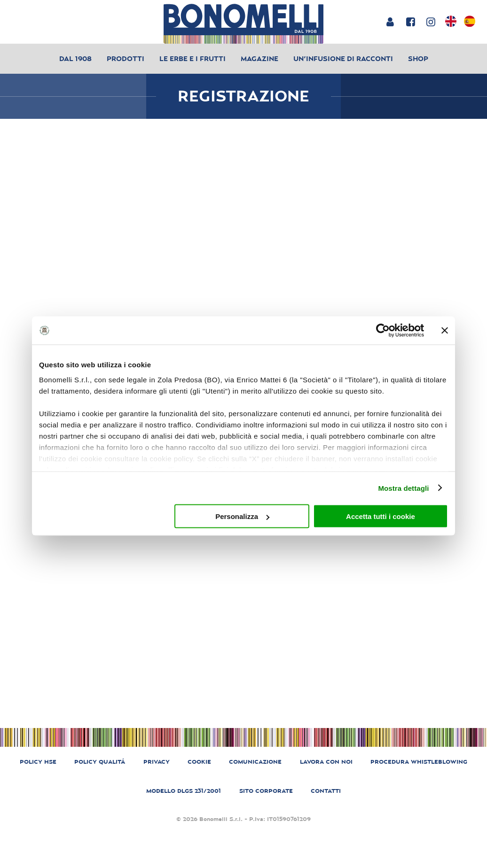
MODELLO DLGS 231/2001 (183, 791)
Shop (418, 58)
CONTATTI (326, 791)
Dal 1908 (75, 58)
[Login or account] (390, 21)
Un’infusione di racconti (343, 58)
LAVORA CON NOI (326, 762)
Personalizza (242, 516)
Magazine (259, 58)
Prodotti (125, 58)
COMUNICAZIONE (255, 762)
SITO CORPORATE (266, 791)
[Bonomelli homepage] (243, 24)
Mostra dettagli (403, 488)
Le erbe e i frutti (192, 58)
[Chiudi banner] (444, 330)
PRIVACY (156, 762)
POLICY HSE (38, 762)
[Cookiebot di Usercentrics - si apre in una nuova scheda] (383, 331)
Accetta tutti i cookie (380, 516)
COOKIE (199, 762)
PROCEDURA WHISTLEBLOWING (418, 762)
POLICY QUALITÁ (99, 762)
